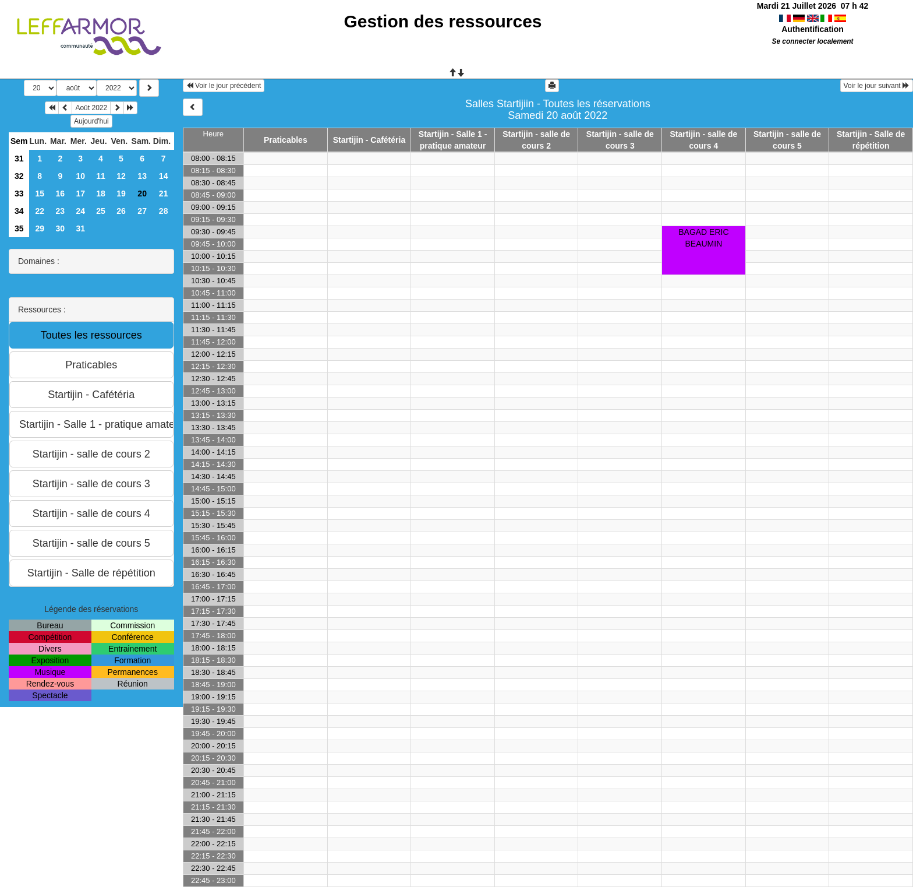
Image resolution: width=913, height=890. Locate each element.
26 (121, 211)
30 (60, 228)
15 (39, 193)
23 (60, 211)
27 (142, 211)
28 (163, 211)
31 (19, 158)
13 (142, 176)
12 (121, 176)
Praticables (285, 140)
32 (19, 176)
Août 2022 (91, 108)
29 (39, 228)
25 (100, 211)
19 (121, 193)
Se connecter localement (812, 41)
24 (80, 211)
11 (100, 176)
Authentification (812, 29)
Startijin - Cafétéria (369, 140)
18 (100, 193)
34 (19, 211)
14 (163, 176)
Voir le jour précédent (223, 86)
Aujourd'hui (91, 121)
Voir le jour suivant (877, 86)
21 (163, 193)
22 (39, 211)
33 (19, 193)
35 (19, 228)
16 (60, 193)
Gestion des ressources (443, 21)
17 (80, 193)
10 (80, 176)
